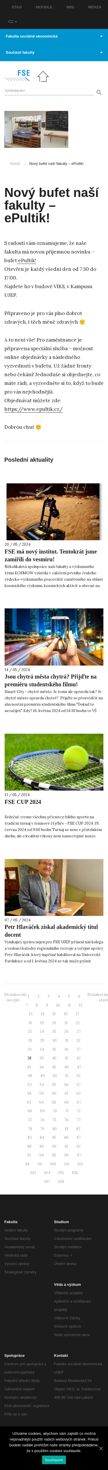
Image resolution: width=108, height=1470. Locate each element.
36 (66, 1049)
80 (54, 1128)
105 (61, 1172)
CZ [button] (12, 21)
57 (79, 1084)
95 (54, 1155)
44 (41, 1067)
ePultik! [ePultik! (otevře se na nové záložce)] (26, 260)
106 (75, 1172)
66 (66, 1102)
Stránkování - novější (15, 997)
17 (77, 1013)
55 (54, 1084)
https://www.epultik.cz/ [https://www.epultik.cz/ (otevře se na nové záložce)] (33, 409)
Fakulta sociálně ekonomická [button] (54, 36)
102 (80, 1164)
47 (79, 1067)
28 (30, 1040)
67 (79, 1102)
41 (66, 1058)
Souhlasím (54, 1460)
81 (66, 1128)
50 (55, 1075)
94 (41, 1155)
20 (54, 1022)
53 (30, 1084)
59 (41, 1093)
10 (58, 1005)
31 (66, 1040)
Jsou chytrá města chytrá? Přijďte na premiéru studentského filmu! (51, 680)
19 (42, 1022)
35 (54, 1049)
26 (66, 1031)
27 (79, 1031)
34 (42, 1049)
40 (54, 1058)
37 (79, 1049)
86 (66, 1137)
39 (41, 1058)
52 (79, 1075)
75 (54, 1119)
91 (66, 1146)
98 (27, 1164)
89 (41, 1146)
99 (39, 1164)
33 (30, 1049)
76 (66, 1119)
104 (47, 1172)
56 (66, 1084)
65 (54, 1102)
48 (30, 1075)
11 (69, 1005)
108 (61, 1181)
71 (67, 1110)
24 (42, 1031)
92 (78, 1146)
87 (79, 1137)
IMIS (70, 7)
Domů (15, 163)
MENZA (94, 7)
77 (79, 1119)
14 (42, 1013)
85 (54, 1137)
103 (33, 1172)
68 (30, 1110)
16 (66, 1013)
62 (78, 1093)
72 (79, 1110)
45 (54, 1067)
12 (80, 1005)
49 (42, 1075)
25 (54, 1031)
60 (54, 1093)
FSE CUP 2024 (23, 802)
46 (66, 1067)
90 (54, 1146)
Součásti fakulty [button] (54, 52)
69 (42, 1110)
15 (54, 1013)
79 (42, 1128)
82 (78, 1128)
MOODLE (44, 7)
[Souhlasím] (101, 1448)
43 (29, 1067)
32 (78, 1040)
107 (47, 1181)
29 (42, 1040)
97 (79, 1155)
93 (29, 1155)
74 (42, 1119)
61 (66, 1093)
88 (29, 1146)
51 (67, 1075)
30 (54, 1040)
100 (53, 1164)
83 (30, 1137)
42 (78, 1058)
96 (66, 1155)
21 (66, 1022)
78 (30, 1128)
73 (30, 1119)
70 (55, 1110)
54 (42, 1084)
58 (29, 1093)
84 (42, 1137)
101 (66, 1164)
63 (29, 1102)
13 (31, 1013)
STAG (17, 7)
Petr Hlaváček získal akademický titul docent (51, 931)
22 (78, 1022)
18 (30, 1022)
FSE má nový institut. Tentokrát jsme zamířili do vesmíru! (51, 555)
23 (30, 1031)
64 (41, 1102)
